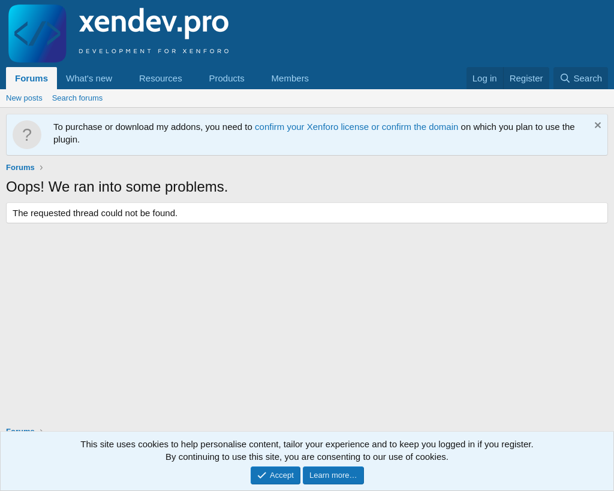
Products (227, 78)
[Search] (580, 78)
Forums (31, 78)
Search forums (77, 97)
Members (290, 78)
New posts (24, 97)
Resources (160, 78)
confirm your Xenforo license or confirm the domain (356, 127)
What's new (89, 78)
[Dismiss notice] (596, 126)
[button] (121, 78)
